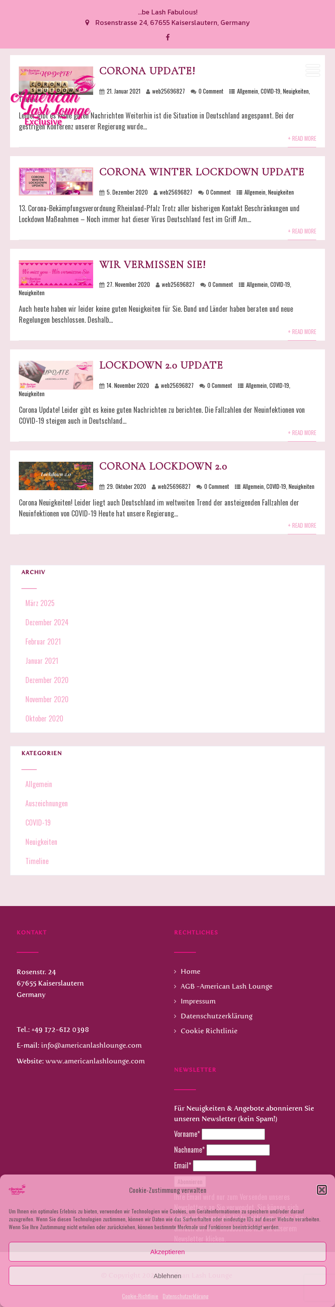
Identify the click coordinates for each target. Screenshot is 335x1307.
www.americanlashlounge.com (95, 1061)
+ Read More (302, 231)
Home (190, 971)
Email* (182, 1165)
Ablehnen (167, 1275)
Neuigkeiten (281, 192)
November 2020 (47, 699)
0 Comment (218, 192)
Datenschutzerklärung (186, 1296)
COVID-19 (280, 284)
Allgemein (254, 192)
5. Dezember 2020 (127, 192)
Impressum (198, 1001)
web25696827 (176, 192)
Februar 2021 (43, 641)
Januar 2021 (41, 660)
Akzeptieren (167, 1251)
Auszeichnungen (46, 803)
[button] (322, 1189)
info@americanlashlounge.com (91, 1045)
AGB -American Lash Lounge (226, 986)
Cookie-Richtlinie (140, 1296)
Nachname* (189, 1149)
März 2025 (40, 603)
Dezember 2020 (47, 680)
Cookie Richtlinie (209, 1031)
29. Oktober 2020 (126, 486)
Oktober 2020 (44, 718)
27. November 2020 (128, 284)
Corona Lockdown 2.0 (163, 466)
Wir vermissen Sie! (152, 264)
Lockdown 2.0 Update (161, 365)
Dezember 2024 (47, 622)
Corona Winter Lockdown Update (201, 172)
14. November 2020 (128, 385)
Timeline (36, 861)
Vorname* (187, 1134)
